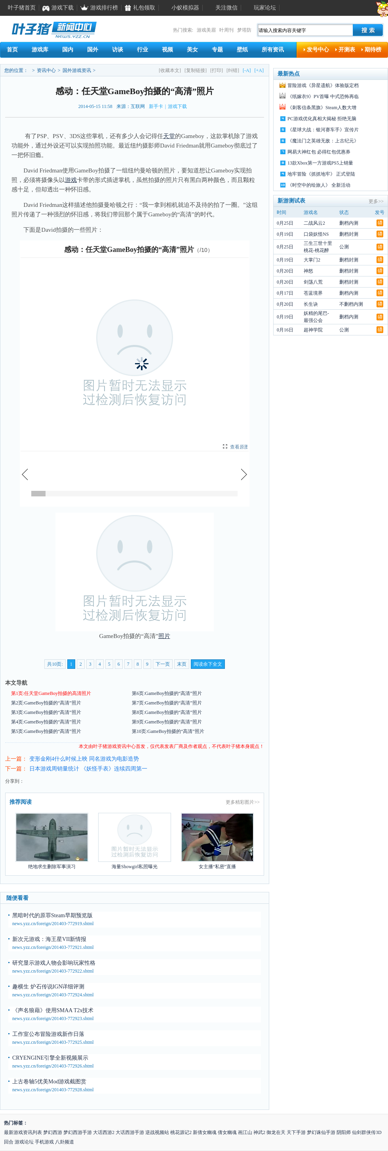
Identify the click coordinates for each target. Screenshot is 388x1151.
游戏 (71, 180)
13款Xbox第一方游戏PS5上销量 (320, 163)
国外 (92, 50)
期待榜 (373, 50)
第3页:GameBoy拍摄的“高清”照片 (46, 712)
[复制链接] (195, 70)
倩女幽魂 (227, 1132)
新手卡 (156, 106)
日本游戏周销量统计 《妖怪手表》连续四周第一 (88, 769)
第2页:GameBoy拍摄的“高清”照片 (46, 703)
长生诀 (311, 304)
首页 (12, 50)
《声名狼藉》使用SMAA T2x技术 (52, 1010)
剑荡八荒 (313, 282)
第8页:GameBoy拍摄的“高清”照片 (167, 712)
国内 (67, 50)
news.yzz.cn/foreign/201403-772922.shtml (53, 971)
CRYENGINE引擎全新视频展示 (50, 1058)
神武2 (259, 1132)
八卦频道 (64, 1142)
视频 (167, 50)
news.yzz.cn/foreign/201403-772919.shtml (53, 923)
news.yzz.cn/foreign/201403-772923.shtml (53, 1018)
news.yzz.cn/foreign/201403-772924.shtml (53, 995)
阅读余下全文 (208, 664)
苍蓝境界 (313, 293)
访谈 (117, 50)
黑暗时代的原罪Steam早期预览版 (52, 915)
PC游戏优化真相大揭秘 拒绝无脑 (321, 118)
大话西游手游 (130, 1132)
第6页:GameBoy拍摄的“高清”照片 (167, 693)
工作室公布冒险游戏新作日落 (48, 1034)
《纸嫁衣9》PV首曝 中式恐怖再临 (323, 96)
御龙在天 (275, 1132)
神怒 (308, 271)
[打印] (216, 70)
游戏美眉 (206, 30)
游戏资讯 (116, 746)
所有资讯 (273, 50)
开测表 (347, 50)
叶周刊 (226, 30)
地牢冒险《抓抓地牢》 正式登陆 (321, 174)
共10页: (55, 664)
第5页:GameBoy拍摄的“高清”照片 (46, 731)
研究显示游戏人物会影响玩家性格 (53, 963)
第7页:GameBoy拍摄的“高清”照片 (167, 703)
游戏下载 (177, 106)
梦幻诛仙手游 (321, 1132)
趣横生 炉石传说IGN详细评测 (48, 987)
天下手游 (296, 1132)
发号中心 (318, 50)
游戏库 (40, 50)
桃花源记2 (181, 1132)
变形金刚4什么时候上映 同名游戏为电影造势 (84, 759)
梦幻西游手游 (77, 1132)
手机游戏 (44, 1142)
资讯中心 (46, 70)
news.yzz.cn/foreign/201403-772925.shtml (53, 1042)
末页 (181, 664)
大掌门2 (312, 260)
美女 (192, 50)
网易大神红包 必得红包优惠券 (318, 152)
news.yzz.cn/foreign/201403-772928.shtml (53, 1089)
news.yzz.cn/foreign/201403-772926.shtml (53, 1066)
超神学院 (313, 330)
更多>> (376, 201)
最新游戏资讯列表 (23, 1132)
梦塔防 (244, 30)
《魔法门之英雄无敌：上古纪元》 (323, 141)
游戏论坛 (24, 1142)
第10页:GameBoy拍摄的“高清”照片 (168, 731)
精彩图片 (244, 802)
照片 (164, 636)
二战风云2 (314, 223)
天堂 (169, 136)
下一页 (163, 664)
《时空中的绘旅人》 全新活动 (318, 185)
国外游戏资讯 (77, 70)
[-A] (247, 70)
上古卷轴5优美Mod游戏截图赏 (49, 1082)
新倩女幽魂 (205, 1132)
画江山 (245, 1132)
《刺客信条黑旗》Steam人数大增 (321, 107)
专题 (217, 50)
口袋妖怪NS (316, 234)
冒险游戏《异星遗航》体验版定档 (323, 85)
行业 (142, 50)
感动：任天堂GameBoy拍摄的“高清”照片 (129, 250)
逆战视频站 (157, 1132)
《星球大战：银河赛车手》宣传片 (323, 130)
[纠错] (232, 70)
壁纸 (242, 50)
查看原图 (239, 447)
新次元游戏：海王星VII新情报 (49, 939)
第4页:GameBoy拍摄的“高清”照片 (46, 722)
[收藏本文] (170, 70)
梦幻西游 (52, 1132)
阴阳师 (344, 1132)
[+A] (259, 70)
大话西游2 (103, 1132)
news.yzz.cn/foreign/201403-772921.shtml (53, 947)
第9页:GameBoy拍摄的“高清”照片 (167, 722)
